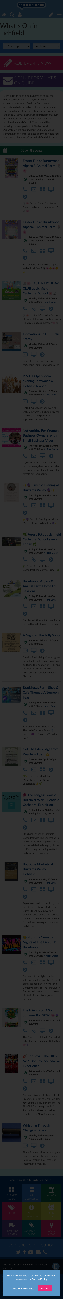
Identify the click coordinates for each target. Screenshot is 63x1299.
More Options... (23, 1288)
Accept (45, 1288)
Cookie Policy (39, 1279)
